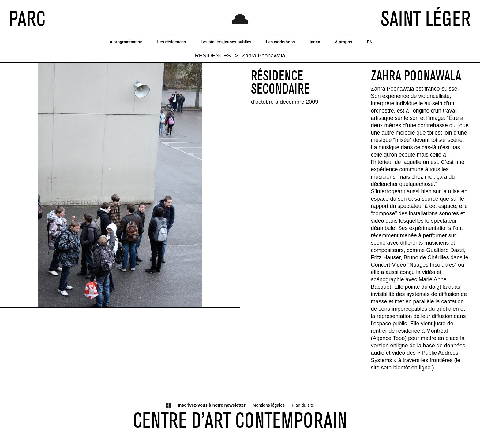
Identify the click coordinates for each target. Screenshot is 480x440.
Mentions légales (269, 405)
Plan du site (303, 405)
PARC (27, 18)
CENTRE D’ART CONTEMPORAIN (240, 420)
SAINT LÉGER (426, 18)
